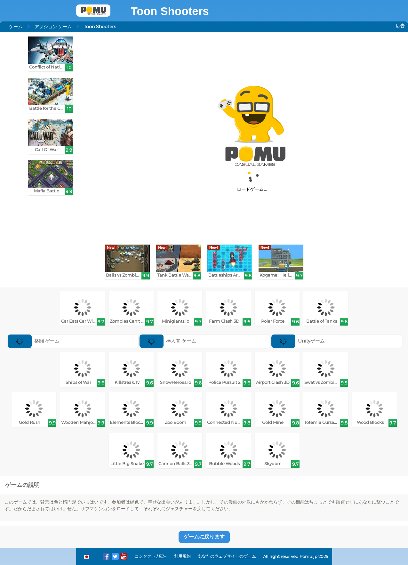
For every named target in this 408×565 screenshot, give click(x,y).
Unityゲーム (298, 341)
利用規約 (182, 556)
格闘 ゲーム (34, 341)
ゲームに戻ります (204, 537)
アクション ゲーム (53, 26)
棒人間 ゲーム (168, 341)
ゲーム (15, 26)
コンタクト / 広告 (151, 556)
